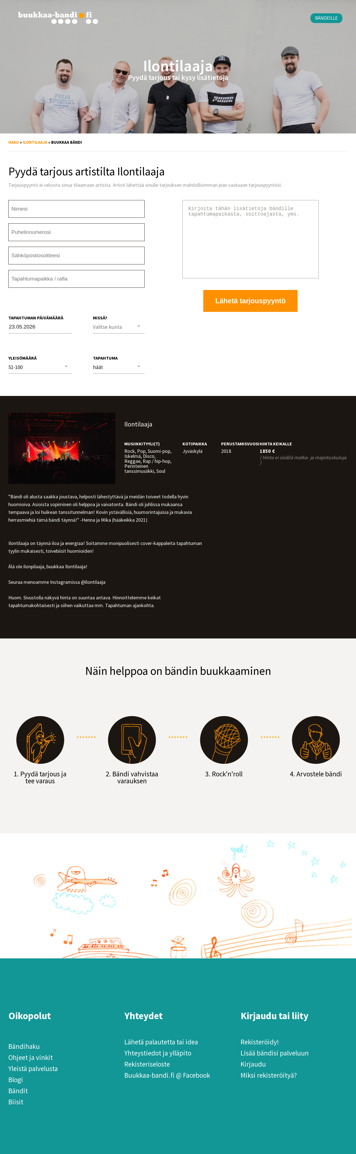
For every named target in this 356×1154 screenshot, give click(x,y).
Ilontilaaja (35, 142)
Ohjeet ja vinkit (30, 1057)
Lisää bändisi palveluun (275, 1053)
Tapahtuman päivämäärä (35, 317)
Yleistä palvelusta (33, 1068)
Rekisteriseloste (147, 1064)
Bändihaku (24, 1046)
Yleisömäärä (22, 358)
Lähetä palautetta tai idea (161, 1041)
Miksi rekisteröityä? (269, 1075)
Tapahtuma (105, 358)
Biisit (15, 1101)
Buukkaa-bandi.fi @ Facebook (167, 1075)
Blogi (15, 1079)
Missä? (100, 317)
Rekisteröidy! (260, 1041)
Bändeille (326, 18)
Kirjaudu (253, 1064)
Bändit (18, 1090)
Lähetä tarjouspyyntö (250, 314)
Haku (13, 142)
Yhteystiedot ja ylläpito (157, 1053)
